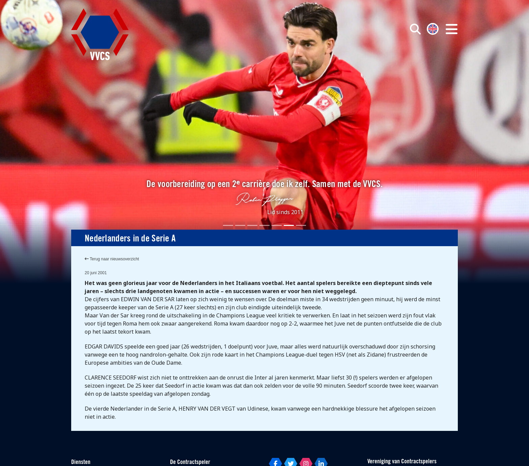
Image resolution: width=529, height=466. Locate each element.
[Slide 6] (289, 225)
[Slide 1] (228, 225)
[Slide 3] (252, 225)
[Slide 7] (301, 225)
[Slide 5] (277, 225)
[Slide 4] (264, 225)
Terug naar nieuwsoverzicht (112, 259)
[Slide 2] (240, 225)
